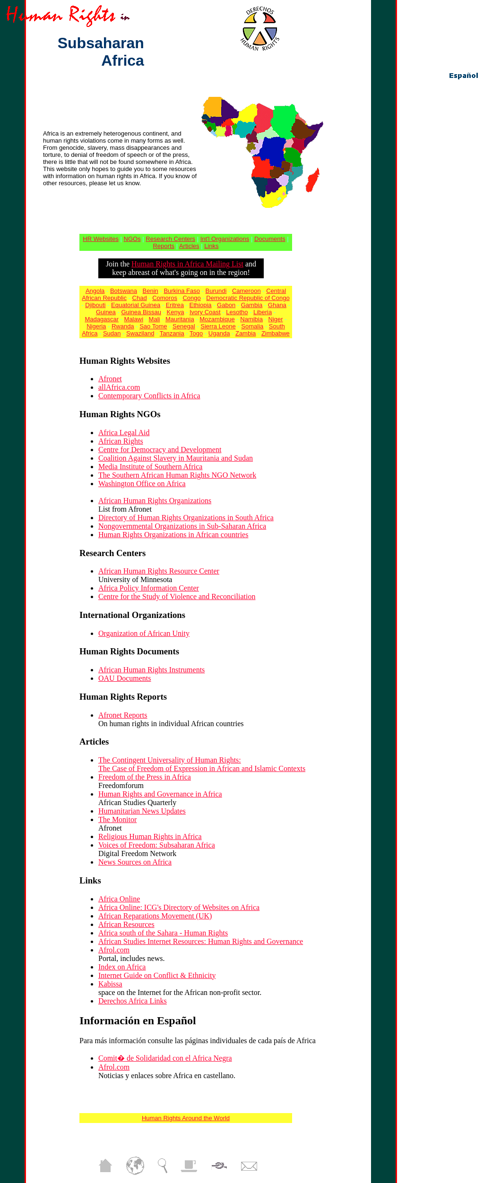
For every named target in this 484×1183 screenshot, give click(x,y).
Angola (95, 290)
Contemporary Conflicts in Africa (149, 396)
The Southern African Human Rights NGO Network (177, 475)
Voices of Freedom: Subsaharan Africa (156, 845)
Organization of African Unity (144, 633)
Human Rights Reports (123, 697)
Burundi (216, 290)
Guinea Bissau (141, 312)
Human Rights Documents (129, 651)
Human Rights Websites (124, 361)
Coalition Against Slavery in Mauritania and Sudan (175, 458)
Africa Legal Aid (123, 433)
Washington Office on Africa (142, 484)
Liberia (262, 312)
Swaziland (140, 333)
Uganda (219, 333)
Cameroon (246, 290)
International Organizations (132, 615)
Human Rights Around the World (186, 1118)
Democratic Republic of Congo (247, 297)
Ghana (277, 305)
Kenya (175, 312)
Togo (196, 333)
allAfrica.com (119, 387)
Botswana (123, 290)
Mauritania (179, 319)
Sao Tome (153, 326)
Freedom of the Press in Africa (144, 777)
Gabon (226, 305)
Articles (189, 245)
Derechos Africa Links (132, 1001)
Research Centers (170, 238)
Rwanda (123, 326)
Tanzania (172, 333)
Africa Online (119, 899)
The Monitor (117, 819)
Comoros (164, 297)
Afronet (110, 379)
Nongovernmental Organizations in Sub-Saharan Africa (182, 526)
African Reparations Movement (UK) (155, 916)
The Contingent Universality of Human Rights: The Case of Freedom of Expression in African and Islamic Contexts (201, 764)
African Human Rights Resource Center (158, 571)
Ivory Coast (205, 312)
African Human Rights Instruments (151, 670)
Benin (150, 290)
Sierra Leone (217, 326)
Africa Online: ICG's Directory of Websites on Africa (178, 907)
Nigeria (96, 326)
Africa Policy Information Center (148, 588)
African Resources (126, 924)
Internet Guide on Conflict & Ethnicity (157, 975)
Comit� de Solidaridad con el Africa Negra (165, 1058)
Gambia (252, 305)
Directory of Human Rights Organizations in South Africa (186, 518)
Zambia (245, 333)
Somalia (252, 326)
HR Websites (101, 238)
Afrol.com (114, 950)
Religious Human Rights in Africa (150, 836)
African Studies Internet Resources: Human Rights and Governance (200, 941)
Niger (275, 319)
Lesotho (237, 312)
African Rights (120, 441)
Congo (191, 297)
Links (211, 245)
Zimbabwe (275, 333)
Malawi (133, 319)
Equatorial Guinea (135, 305)
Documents (269, 238)
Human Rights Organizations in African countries (173, 535)
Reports (163, 245)
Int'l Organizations (225, 238)
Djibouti (95, 305)
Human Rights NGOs (119, 414)
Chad (139, 297)
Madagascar (102, 319)
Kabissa (110, 984)
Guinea (106, 312)
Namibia (251, 319)
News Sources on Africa (135, 862)
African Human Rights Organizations (154, 501)
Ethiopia (201, 305)
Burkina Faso (182, 290)
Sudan (112, 333)
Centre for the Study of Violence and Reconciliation (176, 596)
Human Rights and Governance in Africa (160, 794)
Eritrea (175, 305)
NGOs (132, 238)
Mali (154, 319)
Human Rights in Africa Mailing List (187, 264)
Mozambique (216, 319)
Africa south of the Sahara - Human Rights (163, 933)
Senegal (184, 326)
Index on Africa (122, 967)
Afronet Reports (122, 715)
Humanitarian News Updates (142, 811)
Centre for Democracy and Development (159, 450)
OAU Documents (124, 678)
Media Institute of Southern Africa (150, 467)
